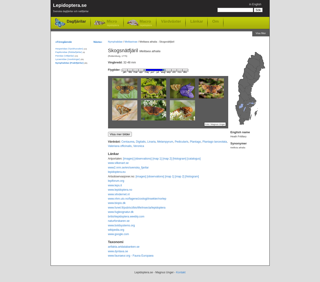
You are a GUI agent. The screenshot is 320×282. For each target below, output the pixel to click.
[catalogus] (194, 158)
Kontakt (180, 272)
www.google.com (118, 234)
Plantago (195, 141)
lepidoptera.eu (117, 172)
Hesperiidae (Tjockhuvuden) (69, 48)
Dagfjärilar (76, 21)
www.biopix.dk (117, 203)
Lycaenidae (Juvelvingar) (67, 59)
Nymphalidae (115, 41)
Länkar (196, 21)
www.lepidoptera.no (120, 189)
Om (215, 21)
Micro (113, 23)
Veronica (138, 146)
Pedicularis (181, 141)
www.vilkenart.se (118, 163)
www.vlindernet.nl (119, 194)
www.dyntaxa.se (118, 251)
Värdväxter (171, 21)
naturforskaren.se (119, 220)
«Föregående (63, 41)
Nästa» (97, 41)
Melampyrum (165, 141)
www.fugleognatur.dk (121, 212)
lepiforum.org (116, 180)
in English (255, 4)
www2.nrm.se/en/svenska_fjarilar (128, 167)
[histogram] (179, 158)
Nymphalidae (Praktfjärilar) (69, 63)
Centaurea (127, 141)
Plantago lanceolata (214, 141)
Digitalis (141, 141)
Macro (146, 23)
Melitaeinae (131, 41)
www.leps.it (115, 185)
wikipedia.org (116, 229)
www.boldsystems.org (121, 225)
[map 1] (157, 158)
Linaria (151, 141)
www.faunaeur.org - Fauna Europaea (131, 255)
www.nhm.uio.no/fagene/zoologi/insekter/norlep (137, 198)
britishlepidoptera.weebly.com (126, 216)
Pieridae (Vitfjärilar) (64, 55)
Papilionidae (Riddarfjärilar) (68, 52)
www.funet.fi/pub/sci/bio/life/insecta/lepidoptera (136, 207)
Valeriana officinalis (120, 146)
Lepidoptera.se (71, 9)
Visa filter (261, 33)
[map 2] (167, 158)
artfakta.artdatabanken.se (124, 246)
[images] (128, 158)
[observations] (143, 158)
